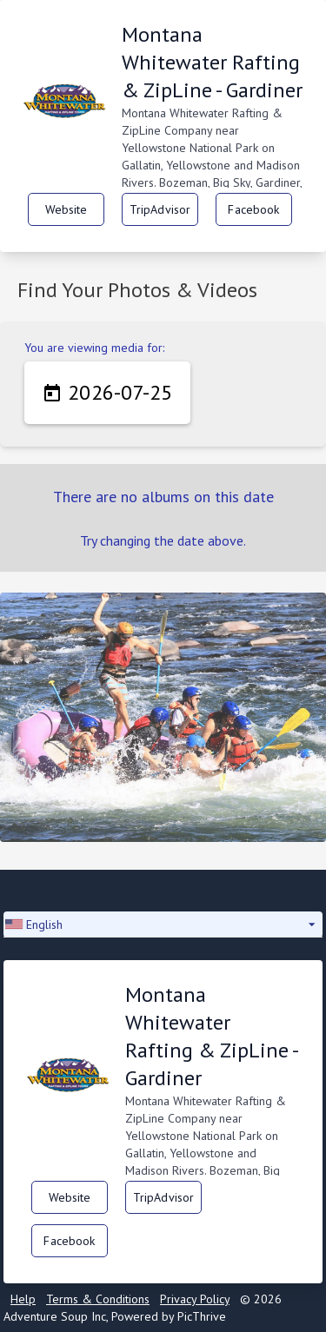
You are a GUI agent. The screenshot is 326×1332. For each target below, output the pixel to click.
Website (66, 209)
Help (23, 1299)
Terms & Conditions (98, 1299)
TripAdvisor (160, 209)
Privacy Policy (195, 1299)
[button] (163, 924)
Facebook (253, 209)
